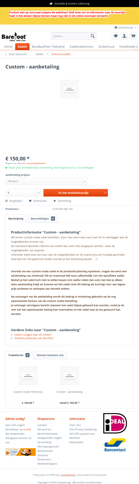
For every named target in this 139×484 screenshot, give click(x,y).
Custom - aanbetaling (69, 391)
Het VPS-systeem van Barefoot (82, 436)
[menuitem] (74, 36)
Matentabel (76, 442)
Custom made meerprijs (28, 391)
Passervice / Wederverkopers (47, 461)
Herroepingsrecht (48, 446)
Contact (42, 425)
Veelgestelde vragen (49, 438)
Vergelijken (14, 201)
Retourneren (45, 451)
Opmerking (62, 201)
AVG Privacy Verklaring (83, 429)
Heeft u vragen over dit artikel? (31, 334)
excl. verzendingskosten (34, 163)
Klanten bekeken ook (50, 355)
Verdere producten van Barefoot (32, 338)
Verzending (44, 442)
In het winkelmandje (82, 192)
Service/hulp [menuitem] (124, 27)
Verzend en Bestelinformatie (47, 431)
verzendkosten (68, 474)
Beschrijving (15, 218)
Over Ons (75, 425)
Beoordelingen (43, 218)
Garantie (42, 455)
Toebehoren (19, 355)
